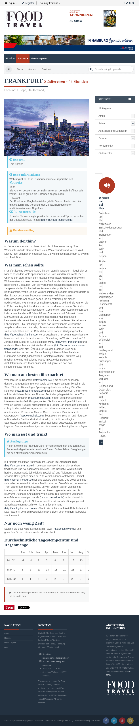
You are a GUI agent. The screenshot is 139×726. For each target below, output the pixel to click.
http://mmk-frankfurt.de (68, 341)
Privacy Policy (20, 720)
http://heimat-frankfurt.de (19, 479)
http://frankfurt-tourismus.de (56, 219)
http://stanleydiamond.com (20, 508)
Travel (20, 69)
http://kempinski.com (32, 415)
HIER (117, 664)
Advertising (68, 720)
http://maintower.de (64, 528)
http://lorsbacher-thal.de (18, 465)
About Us (8, 720)
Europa (102, 138)
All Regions (104, 108)
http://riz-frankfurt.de (52, 497)
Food (10, 58)
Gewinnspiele (39, 58)
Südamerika (105, 153)
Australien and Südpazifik (112, 130)
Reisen (23, 58)
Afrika (101, 115)
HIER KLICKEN (102, 442)
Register (28, 3)
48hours (32, 69)
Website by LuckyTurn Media (87, 720)
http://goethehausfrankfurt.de (21, 334)
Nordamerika (105, 145)
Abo (6, 647)
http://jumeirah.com (39, 397)
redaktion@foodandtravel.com (56, 658)
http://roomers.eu (43, 380)
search (91, 69)
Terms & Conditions (53, 720)
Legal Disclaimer (35, 720)
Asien (101, 123)
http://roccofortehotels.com (31, 390)
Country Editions (49, 3)
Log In (11, 3)
